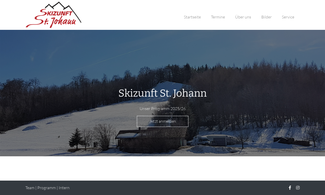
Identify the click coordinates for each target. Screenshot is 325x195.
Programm (46, 187)
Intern (64, 187)
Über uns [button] (243, 16)
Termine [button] (218, 16)
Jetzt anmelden (162, 121)
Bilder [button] (266, 16)
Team (30, 187)
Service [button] (288, 16)
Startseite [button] (192, 16)
